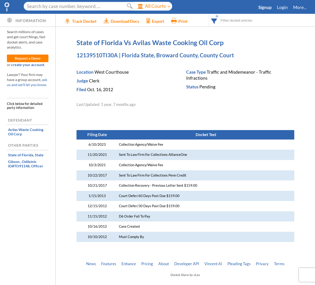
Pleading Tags (238, 264)
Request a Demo (28, 58)
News (91, 264)
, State (26, 155)
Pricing (147, 264)
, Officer (25, 163)
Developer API (186, 264)
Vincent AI (213, 264)
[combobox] (214, 20)
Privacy (262, 264)
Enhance (128, 264)
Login (282, 7)
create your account (27, 64)
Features (108, 264)
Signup (265, 7)
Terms (279, 264)
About (163, 264)
